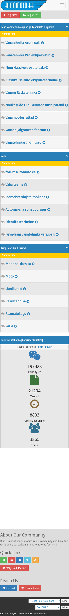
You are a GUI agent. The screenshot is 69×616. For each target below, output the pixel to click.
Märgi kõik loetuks (14, 568)
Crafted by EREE (25, 614)
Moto (10, 276)
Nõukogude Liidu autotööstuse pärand (35, 105)
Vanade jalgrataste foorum (26, 130)
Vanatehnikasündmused (24, 142)
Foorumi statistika (32, 340)
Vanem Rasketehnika (21, 93)
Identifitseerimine (20, 222)
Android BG (42, 614)
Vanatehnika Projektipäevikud (28, 55)
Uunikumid (14, 289)
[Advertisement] (34, 493)
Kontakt (9, 588)
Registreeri (30, 15)
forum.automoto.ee (21, 172)
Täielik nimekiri (44, 346)
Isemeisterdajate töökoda (25, 197)
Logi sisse (10, 15)
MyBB (14, 614)
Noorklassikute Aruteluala (25, 68)
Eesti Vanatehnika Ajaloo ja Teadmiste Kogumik (27, 27)
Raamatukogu (16, 314)
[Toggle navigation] (62, 5)
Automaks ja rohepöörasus (26, 209)
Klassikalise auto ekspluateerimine (32, 80)
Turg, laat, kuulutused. (13, 248)
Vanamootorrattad (20, 117)
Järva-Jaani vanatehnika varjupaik (30, 234)
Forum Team (30, 588)
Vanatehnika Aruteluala (23, 43)
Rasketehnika (16, 301)
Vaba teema (14, 184)
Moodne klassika (18, 264)
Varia (3, 156)
